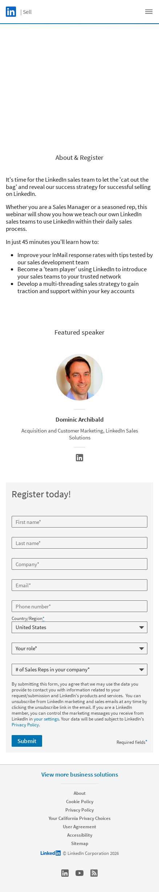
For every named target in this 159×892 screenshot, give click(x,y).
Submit (26, 741)
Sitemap (79, 843)
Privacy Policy (25, 725)
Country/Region (28, 618)
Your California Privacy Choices (80, 818)
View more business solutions (79, 774)
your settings (46, 719)
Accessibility (79, 835)
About (80, 793)
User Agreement (79, 827)
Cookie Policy (79, 801)
